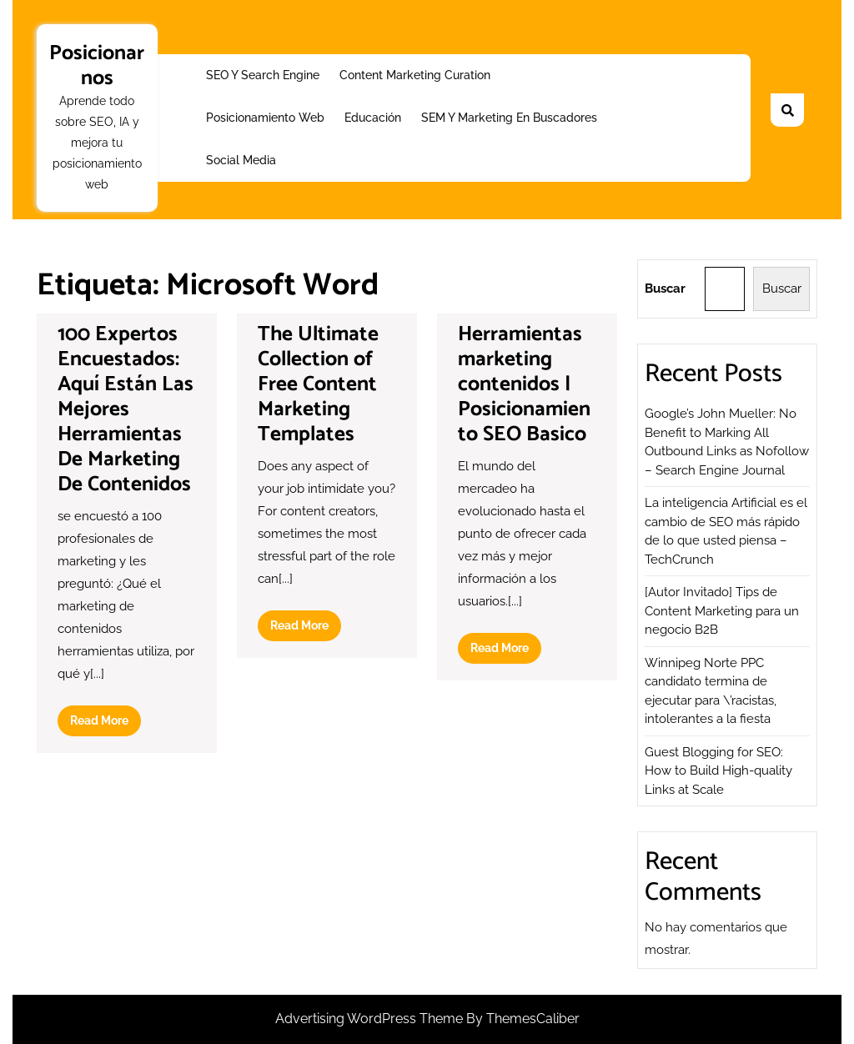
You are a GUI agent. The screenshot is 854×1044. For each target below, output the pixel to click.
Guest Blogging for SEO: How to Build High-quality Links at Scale (718, 771)
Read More (105, 723)
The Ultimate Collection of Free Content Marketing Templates (318, 384)
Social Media (241, 160)
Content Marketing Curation (414, 75)
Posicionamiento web (265, 117)
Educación (372, 117)
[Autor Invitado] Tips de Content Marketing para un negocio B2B (722, 611)
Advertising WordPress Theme (370, 1018)
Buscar (665, 288)
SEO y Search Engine (262, 75)
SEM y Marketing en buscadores (509, 117)
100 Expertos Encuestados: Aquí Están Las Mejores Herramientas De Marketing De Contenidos (125, 409)
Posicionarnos (96, 66)
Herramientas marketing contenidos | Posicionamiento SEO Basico (524, 384)
